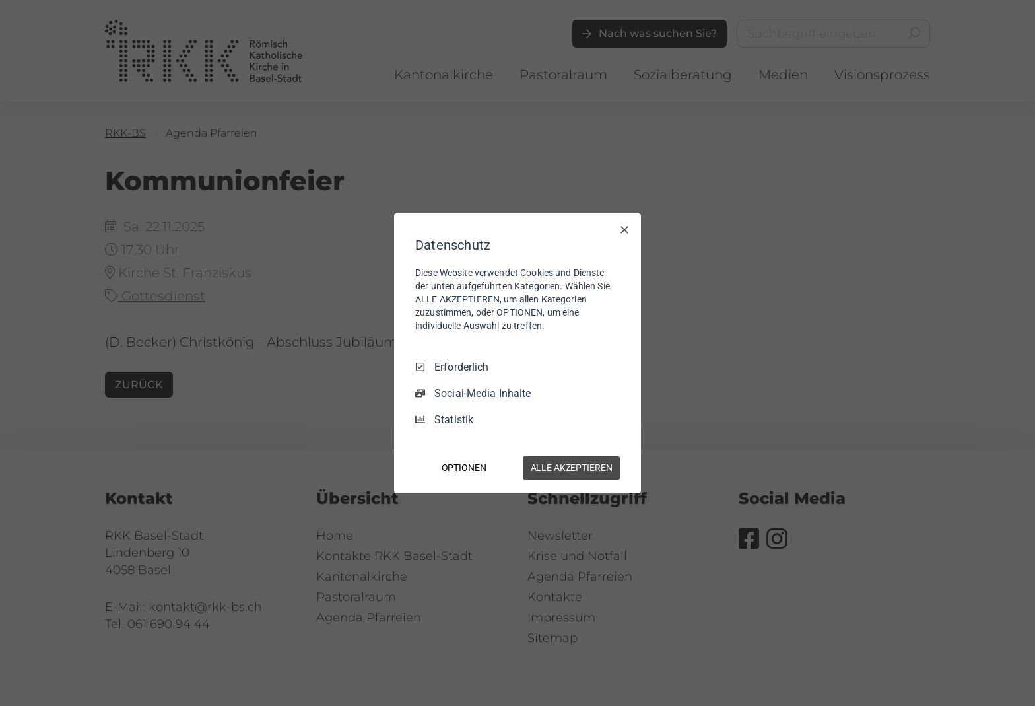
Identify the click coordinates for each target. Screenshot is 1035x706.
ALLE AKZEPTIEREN (572, 467)
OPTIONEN (464, 467)
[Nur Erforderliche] (624, 229)
